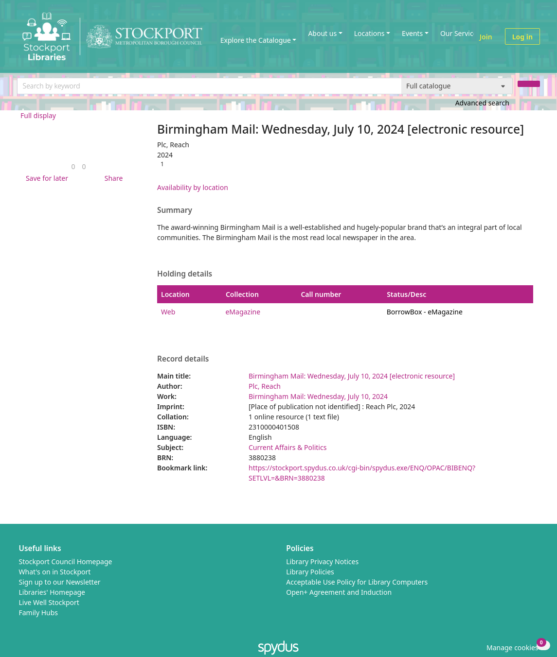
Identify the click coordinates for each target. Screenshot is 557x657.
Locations (369, 33)
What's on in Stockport (55, 571)
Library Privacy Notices (322, 561)
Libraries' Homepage (52, 592)
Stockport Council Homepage (65, 561)
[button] (45, 178)
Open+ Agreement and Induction (339, 592)
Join (486, 36)
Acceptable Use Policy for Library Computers (357, 582)
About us (322, 33)
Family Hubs (38, 612)
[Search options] (457, 86)
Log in (522, 36)
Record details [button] (183, 359)
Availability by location (192, 187)
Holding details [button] (184, 274)
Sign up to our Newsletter (60, 582)
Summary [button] (174, 210)
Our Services (460, 33)
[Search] (529, 84)
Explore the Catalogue (255, 40)
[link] (73, 166)
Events (412, 33)
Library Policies (310, 571)
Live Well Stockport (49, 602)
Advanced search (482, 102)
